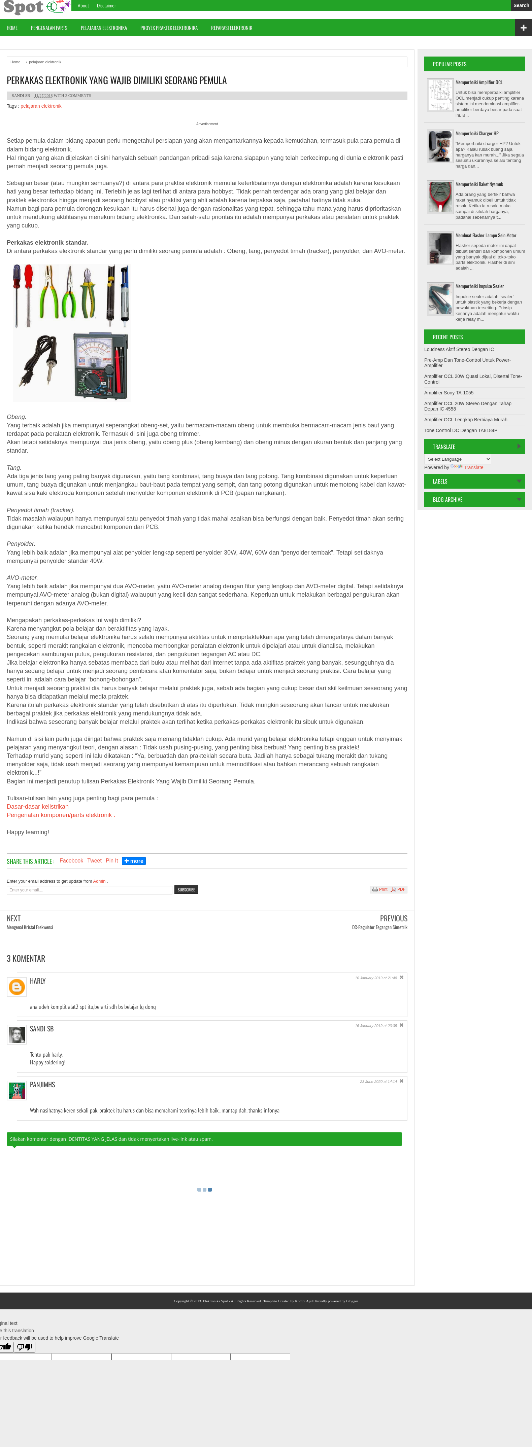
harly (38, 981)
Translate (467, 467)
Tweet (94, 860)
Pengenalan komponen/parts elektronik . (61, 815)
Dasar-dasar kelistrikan (38, 806)
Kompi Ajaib (304, 1301)
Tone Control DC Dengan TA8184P (460, 430)
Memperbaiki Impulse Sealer (480, 285)
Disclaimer (106, 5)
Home (12, 27)
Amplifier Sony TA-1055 (449, 392)
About (83, 5)
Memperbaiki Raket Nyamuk (479, 183)
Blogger (352, 1301)
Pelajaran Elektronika (104, 27)
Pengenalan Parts (49, 27)
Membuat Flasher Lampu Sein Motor (486, 235)
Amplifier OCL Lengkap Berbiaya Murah (465, 419)
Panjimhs (42, 1084)
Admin (100, 881)
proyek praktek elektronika (169, 27)
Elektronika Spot (215, 1301)
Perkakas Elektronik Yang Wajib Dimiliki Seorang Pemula (117, 80)
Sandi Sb (42, 1028)
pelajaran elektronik (41, 106)
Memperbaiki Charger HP (477, 133)
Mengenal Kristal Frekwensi (30, 926)
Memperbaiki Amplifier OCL (479, 81)
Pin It (112, 860)
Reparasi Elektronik (231, 27)
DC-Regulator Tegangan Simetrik (379, 926)
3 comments (78, 95)
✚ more (133, 861)
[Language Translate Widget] (457, 459)
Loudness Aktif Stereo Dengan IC (459, 349)
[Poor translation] (24, 1347)
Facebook (71, 860)
